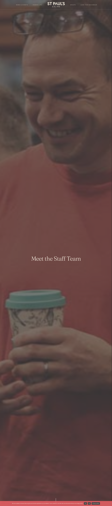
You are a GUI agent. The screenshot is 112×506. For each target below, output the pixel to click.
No (89, 503)
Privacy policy (95, 503)
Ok (85, 503)
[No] (110, 503)
